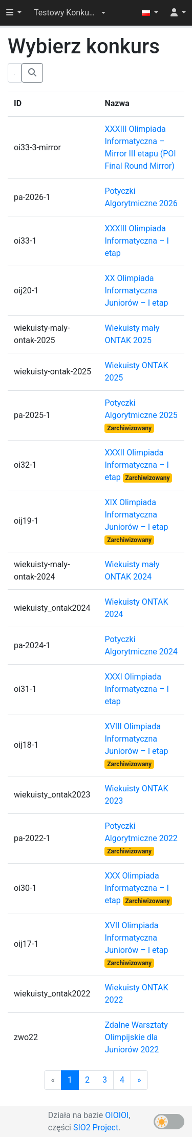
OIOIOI (117, 1115)
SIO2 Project (95, 1127)
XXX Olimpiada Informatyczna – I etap (136, 888)
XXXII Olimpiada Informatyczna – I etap (136, 465)
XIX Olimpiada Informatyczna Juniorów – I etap (136, 514)
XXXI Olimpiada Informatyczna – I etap (136, 689)
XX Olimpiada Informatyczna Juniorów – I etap (136, 290)
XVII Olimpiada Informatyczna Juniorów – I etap (136, 938)
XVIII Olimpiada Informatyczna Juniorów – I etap (136, 739)
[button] (70, 13)
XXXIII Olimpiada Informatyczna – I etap (136, 241)
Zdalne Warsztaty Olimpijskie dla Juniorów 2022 (135, 1037)
